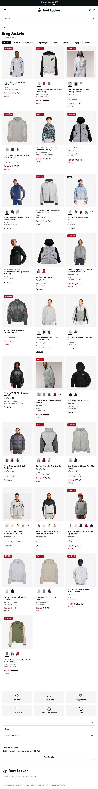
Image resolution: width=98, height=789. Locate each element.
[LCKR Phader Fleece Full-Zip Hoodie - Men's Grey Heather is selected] (39, 394)
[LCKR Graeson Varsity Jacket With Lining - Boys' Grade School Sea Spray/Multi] (49, 84)
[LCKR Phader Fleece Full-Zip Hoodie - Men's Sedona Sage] (49, 394)
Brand (17, 43)
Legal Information (49, 735)
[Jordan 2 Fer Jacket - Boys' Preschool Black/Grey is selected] (39, 271)
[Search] (49, 18)
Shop (49, 729)
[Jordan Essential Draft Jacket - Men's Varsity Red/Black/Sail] (44, 460)
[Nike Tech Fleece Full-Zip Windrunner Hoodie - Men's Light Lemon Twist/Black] (18, 525)
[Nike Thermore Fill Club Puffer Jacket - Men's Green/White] (18, 460)
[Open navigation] (5, 10)
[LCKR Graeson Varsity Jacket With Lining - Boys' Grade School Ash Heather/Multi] (12, 654)
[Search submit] (93, 18)
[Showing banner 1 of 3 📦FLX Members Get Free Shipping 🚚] (49, 3)
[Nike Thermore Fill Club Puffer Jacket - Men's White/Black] (12, 460)
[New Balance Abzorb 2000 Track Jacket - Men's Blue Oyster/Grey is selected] (7, 212)
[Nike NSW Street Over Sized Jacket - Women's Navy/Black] (76, 332)
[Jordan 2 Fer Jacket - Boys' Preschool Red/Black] (44, 271)
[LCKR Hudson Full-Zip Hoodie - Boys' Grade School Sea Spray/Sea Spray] (44, 591)
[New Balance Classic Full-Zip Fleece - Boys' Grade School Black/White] (76, 460)
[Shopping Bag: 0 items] (94, 10)
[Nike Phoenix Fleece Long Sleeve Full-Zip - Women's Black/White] (44, 332)
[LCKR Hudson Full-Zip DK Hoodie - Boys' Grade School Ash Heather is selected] (7, 591)
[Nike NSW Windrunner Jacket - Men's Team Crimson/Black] (81, 212)
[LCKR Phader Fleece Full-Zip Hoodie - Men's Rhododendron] (55, 394)
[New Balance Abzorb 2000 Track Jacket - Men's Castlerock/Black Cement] (12, 149)
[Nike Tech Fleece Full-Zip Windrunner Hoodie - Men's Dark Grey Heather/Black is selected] (7, 525)
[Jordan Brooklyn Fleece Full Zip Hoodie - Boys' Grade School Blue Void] (91, 525)
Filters (6, 42)
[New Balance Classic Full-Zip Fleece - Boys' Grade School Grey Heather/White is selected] (70, 460)
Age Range (44, 43)
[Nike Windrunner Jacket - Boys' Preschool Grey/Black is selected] (70, 394)
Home (4, 27)
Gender (65, 43)
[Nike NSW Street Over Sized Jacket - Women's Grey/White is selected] (70, 332)
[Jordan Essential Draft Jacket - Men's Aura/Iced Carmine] (49, 460)
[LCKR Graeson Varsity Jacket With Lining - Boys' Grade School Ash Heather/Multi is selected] (39, 84)
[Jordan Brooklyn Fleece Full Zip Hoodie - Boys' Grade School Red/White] (86, 525)
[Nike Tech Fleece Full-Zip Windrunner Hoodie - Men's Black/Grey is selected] (39, 525)
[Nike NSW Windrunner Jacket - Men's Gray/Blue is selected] (70, 212)
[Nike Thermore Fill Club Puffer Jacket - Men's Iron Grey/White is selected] (7, 460)
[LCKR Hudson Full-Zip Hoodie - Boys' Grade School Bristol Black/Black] (49, 591)
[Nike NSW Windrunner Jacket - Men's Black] (76, 212)
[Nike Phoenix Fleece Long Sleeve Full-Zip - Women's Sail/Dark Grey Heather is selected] (39, 332)
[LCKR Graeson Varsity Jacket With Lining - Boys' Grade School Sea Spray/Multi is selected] (7, 654)
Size (55, 43)
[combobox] (49, 18)
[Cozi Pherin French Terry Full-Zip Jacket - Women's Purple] (81, 84)
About (49, 722)
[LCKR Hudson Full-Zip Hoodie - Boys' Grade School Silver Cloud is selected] (39, 591)
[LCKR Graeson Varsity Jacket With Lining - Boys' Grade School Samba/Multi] (44, 84)
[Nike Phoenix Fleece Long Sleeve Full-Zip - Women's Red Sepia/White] (49, 332)
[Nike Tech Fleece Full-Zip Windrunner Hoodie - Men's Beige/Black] (12, 525)
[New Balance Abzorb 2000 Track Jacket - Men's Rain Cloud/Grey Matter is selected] (7, 149)
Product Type (29, 43)
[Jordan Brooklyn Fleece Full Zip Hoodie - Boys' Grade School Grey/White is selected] (70, 525)
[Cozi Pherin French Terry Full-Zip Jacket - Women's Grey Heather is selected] (70, 84)
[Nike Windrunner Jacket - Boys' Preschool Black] (76, 394)
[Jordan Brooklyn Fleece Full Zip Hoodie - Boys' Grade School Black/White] (81, 525)
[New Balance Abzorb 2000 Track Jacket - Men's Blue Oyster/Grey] (18, 149)
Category (77, 43)
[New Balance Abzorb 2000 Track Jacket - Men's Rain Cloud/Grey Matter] (18, 212)
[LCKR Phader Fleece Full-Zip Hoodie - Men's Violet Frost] (44, 394)
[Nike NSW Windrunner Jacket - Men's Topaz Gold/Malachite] (86, 212)
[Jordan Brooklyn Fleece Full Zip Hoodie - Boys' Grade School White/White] (76, 525)
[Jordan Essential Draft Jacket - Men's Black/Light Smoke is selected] (39, 460)
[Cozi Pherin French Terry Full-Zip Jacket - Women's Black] (76, 84)
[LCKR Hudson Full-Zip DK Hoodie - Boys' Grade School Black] (12, 591)
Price (88, 43)
